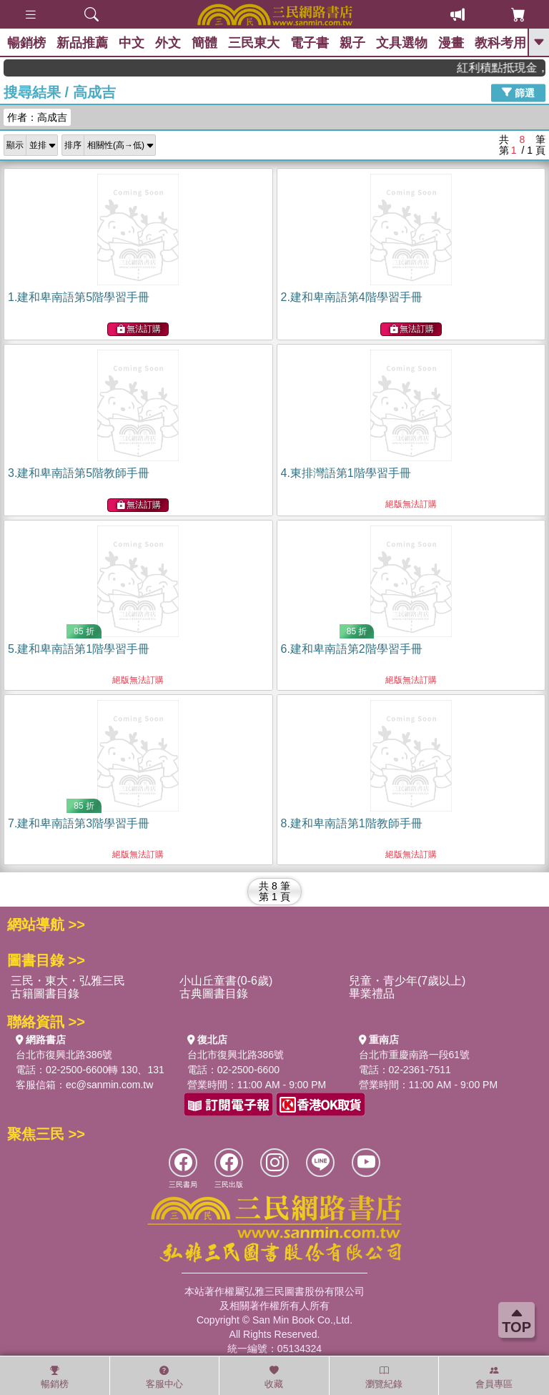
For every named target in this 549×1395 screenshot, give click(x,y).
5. (78, 649)
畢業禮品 (372, 993)
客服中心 (164, 1377)
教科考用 (500, 43)
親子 (352, 43)
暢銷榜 (26, 43)
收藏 (273, 1377)
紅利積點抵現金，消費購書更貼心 (507, 67)
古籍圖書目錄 (45, 993)
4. (346, 473)
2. (351, 297)
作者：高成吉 (37, 117)
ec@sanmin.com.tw (109, 1084)
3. (78, 473)
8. (351, 823)
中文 (131, 43)
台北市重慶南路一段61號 (414, 1054)
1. (78, 297)
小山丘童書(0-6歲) (225, 981)
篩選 (518, 92)
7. (78, 823)
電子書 (309, 43)
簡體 (204, 43)
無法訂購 (139, 329)
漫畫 (451, 43)
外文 (168, 43)
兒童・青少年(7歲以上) (407, 981)
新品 (82, 43)
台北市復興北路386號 (64, 1054)
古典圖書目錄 (213, 993)
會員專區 (494, 1377)
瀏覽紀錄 (383, 1377)
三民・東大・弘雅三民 (68, 981)
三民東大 (254, 43)
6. (351, 649)
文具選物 (401, 43)
